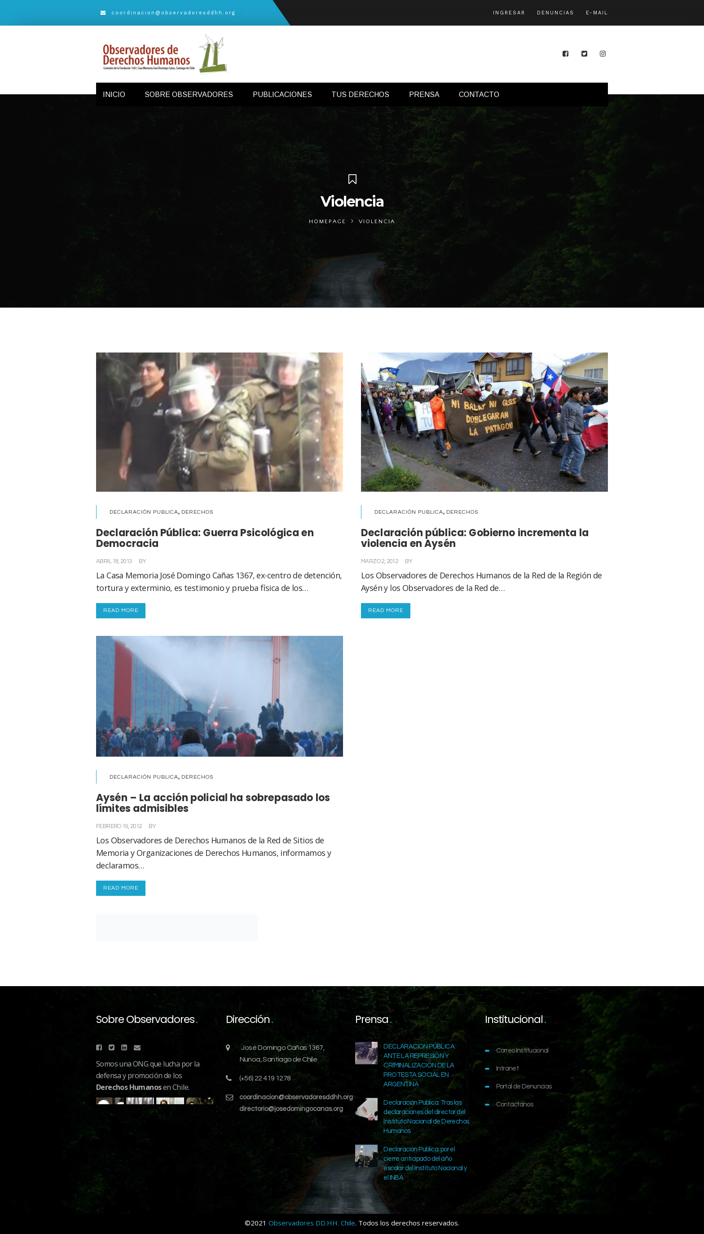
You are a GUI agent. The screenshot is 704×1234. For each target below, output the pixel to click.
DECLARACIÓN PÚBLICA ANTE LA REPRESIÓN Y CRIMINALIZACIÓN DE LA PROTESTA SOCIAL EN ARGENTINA (418, 1065)
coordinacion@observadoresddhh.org (296, 1097)
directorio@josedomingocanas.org (291, 1109)
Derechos (197, 512)
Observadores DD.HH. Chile (311, 1222)
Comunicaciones (170, 561)
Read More (120, 610)
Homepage (327, 221)
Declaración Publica (144, 512)
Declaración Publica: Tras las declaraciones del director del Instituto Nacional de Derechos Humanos (426, 1116)
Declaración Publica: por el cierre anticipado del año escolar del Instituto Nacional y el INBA (424, 1163)
